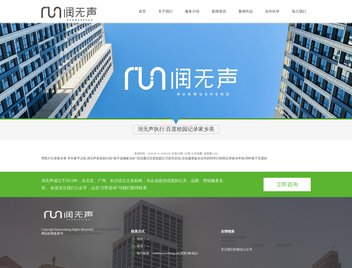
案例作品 (245, 11)
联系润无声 (229, 241)
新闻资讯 (219, 11)
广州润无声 (256, 245)
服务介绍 (192, 11)
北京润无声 (229, 245)
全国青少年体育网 (233, 237)
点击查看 (155, 239)
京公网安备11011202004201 (83, 233)
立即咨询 (287, 184)
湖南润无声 (284, 245)
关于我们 (165, 11)
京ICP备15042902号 (107, 229)
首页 (142, 11)
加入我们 (299, 11)
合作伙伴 (272, 11)
